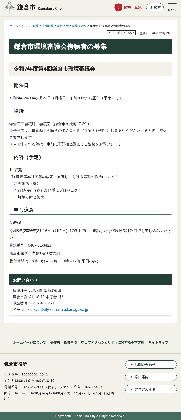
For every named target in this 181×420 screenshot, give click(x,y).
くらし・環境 (30, 25)
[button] (155, 7)
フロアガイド (145, 389)
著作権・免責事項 (63, 342)
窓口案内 (142, 377)
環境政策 (63, 25)
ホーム (13, 25)
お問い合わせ (145, 364)
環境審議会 (79, 25)
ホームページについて (29, 342)
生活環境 (48, 25)
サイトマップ (158, 342)
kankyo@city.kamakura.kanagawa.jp (58, 310)
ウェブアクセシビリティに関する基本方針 (112, 342)
